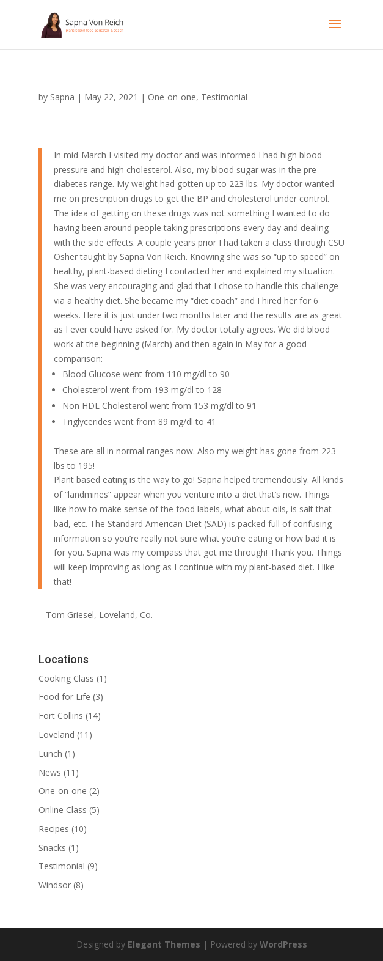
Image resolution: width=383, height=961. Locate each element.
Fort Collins (60, 715)
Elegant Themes (164, 944)
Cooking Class (66, 678)
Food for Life (64, 696)
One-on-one (172, 97)
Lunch (50, 753)
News (49, 772)
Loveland (56, 734)
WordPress (283, 944)
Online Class (62, 810)
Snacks (52, 847)
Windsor (54, 885)
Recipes (53, 828)
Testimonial (224, 97)
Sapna (62, 97)
